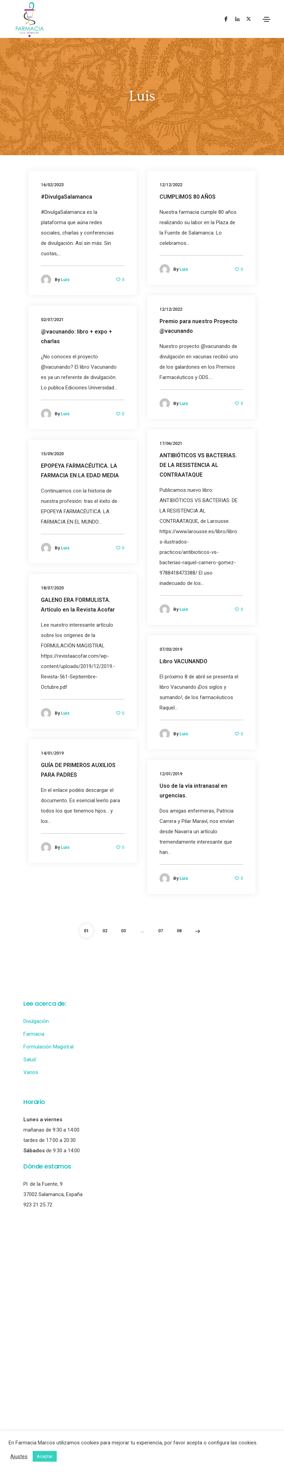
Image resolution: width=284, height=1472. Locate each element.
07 (160, 930)
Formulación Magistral (48, 1047)
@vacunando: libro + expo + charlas (76, 336)
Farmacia (33, 1034)
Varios (30, 1072)
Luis (65, 279)
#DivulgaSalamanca (66, 196)
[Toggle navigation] (266, 19)
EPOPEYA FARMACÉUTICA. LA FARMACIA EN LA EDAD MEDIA (80, 471)
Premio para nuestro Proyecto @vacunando (199, 326)
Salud (29, 1059)
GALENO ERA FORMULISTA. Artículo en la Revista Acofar (78, 605)
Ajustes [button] (19, 1456)
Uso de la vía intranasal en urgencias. (193, 791)
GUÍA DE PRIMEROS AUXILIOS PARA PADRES (78, 770)
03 (123, 930)
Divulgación (36, 1021)
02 (104, 930)
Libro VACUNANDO (183, 661)
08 (179, 930)
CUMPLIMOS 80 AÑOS (188, 196)
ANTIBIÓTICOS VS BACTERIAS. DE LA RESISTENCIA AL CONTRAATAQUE (198, 465)
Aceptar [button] (45, 1456)
